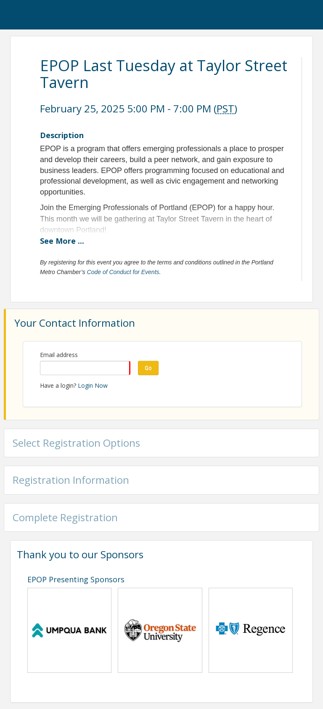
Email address (59, 355)
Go (148, 367)
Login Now (93, 385)
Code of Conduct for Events (123, 272)
